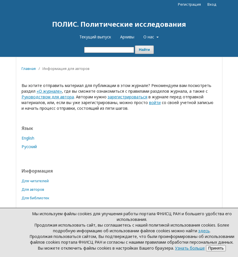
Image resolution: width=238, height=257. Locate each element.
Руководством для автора (48, 97)
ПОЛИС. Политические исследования (119, 24)
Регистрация (189, 4)
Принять (216, 248)
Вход (211, 4)
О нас (149, 37)
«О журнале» (49, 91)
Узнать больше (190, 248)
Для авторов (33, 189)
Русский (29, 146)
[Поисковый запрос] (109, 50)
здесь (204, 230)
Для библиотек (35, 197)
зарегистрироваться (127, 97)
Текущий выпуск (95, 37)
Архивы (127, 37)
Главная (29, 68)
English (28, 138)
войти (155, 102)
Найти (144, 49)
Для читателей (35, 180)
